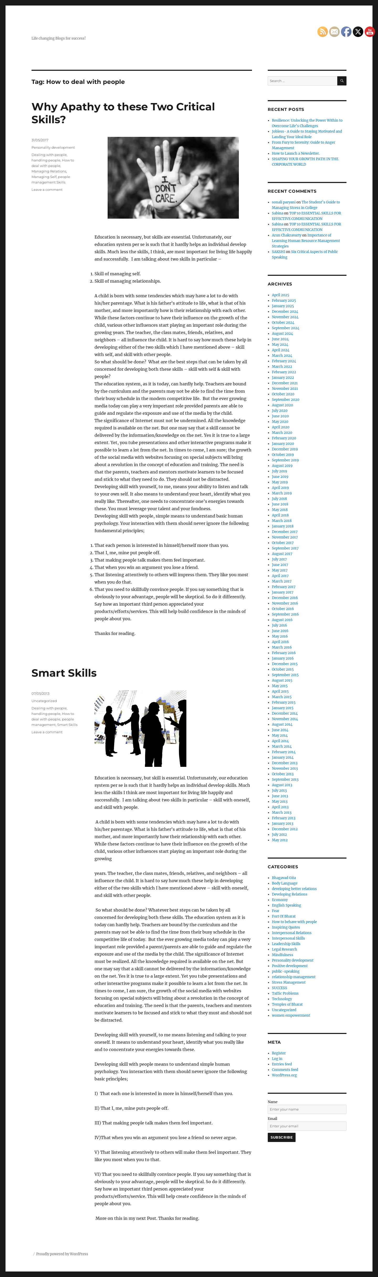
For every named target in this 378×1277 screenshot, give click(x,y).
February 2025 (284, 300)
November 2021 (285, 388)
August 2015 (282, 680)
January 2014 (282, 757)
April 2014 (280, 741)
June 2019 (280, 477)
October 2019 (283, 454)
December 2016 (285, 598)
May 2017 (280, 570)
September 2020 (285, 399)
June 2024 (280, 339)
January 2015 (282, 708)
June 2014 (280, 730)
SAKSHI (278, 252)
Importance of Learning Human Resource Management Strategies (306, 241)
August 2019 (282, 466)
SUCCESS (279, 988)
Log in (277, 1059)
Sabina (277, 213)
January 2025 (283, 306)
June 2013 (280, 796)
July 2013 (279, 790)
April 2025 (280, 295)
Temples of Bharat (287, 1004)
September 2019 (285, 460)
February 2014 (284, 752)
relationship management (294, 977)
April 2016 (280, 642)
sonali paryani (284, 202)
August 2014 (282, 724)
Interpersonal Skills (288, 938)
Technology (282, 999)
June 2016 (280, 631)
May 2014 (280, 735)
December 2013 (284, 763)
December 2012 (285, 829)
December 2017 (285, 532)
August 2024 (282, 333)
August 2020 (282, 405)
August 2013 (282, 785)
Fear (275, 911)
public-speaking (286, 971)
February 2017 (284, 587)
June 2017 (280, 565)
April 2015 (280, 691)
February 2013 (283, 818)
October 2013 (282, 774)
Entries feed (282, 1064)
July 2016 (279, 625)
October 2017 (283, 543)
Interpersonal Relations (292, 933)
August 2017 (282, 554)
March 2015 (282, 697)
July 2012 (279, 834)
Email (272, 1119)
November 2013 (285, 768)
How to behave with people (294, 922)
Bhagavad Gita (284, 878)
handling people (46, 160)
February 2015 (284, 702)
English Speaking (286, 905)
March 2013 (281, 812)
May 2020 (280, 421)
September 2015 (285, 675)
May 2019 (280, 482)
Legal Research (284, 949)
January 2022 (283, 377)
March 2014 (282, 746)
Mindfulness (282, 955)
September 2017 (285, 548)
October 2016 (283, 609)
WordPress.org (284, 1075)
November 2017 (285, 537)
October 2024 (283, 322)
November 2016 (285, 603)
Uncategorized (44, 701)
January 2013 (282, 823)
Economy (280, 900)
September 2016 (285, 614)
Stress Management (289, 982)
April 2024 (280, 350)
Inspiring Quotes (286, 927)
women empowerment (291, 1015)
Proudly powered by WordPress (62, 1254)
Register (279, 1053)
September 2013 (285, 779)
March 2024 (282, 355)
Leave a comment (47, 189)
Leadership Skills (286, 944)
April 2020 (280, 427)
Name (272, 1102)
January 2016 (283, 658)
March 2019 (282, 493)
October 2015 (283, 669)
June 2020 (280, 416)
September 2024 (285, 328)
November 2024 (285, 317)
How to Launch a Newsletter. (296, 153)
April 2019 (280, 488)
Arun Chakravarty (286, 235)
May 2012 (280, 840)
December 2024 (285, 311)
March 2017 (282, 581)
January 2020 (283, 443)
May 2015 (280, 686)
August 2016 (282, 620)
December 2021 (285, 383)
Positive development (290, 966)
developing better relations (294, 889)
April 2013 (280, 807)
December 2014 (285, 713)
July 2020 (279, 410)
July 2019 (279, 471)
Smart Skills (64, 672)
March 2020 (282, 432)
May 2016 (280, 636)
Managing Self (44, 177)
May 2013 (279, 801)
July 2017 (279, 559)
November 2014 (285, 719)
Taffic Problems (285, 993)
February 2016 (284, 653)
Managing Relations (49, 171)
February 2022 (284, 372)
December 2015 (285, 664)
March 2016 (282, 647)
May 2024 (280, 344)
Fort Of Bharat (284, 916)
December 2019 (285, 449)
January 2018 (282, 526)
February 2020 (284, 438)
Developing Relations (289, 894)
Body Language (284, 883)
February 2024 (284, 361)
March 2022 (282, 366)
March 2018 (282, 521)
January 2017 (282, 592)
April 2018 (280, 515)
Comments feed (285, 1070)
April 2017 (280, 576)
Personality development (53, 147)
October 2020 (283, 394)
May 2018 (280, 510)
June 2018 (280, 504)
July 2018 (279, 499)
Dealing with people (49, 155)
